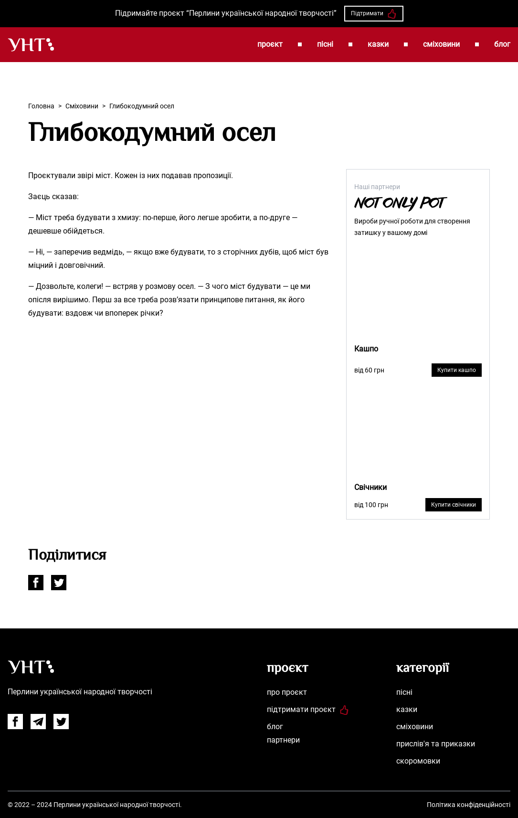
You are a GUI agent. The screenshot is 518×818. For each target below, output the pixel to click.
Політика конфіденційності (468, 804)
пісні (325, 44)
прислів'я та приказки (435, 743)
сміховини (441, 44)
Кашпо (366, 348)
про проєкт (287, 692)
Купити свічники (453, 504)
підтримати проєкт (308, 709)
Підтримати (374, 14)
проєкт (270, 44)
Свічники (370, 487)
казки (378, 44)
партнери (283, 739)
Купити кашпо (456, 370)
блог (502, 44)
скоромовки (418, 760)
